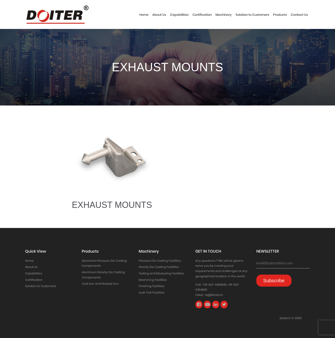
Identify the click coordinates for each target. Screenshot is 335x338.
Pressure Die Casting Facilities (160, 261)
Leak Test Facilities (152, 292)
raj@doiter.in (214, 295)
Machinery (223, 14)
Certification (202, 14)
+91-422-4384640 (214, 285)
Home (143, 14)
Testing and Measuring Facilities (161, 273)
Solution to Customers (252, 14)
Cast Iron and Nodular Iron (100, 284)
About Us (159, 14)
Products (280, 14)
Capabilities (179, 14)
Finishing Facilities (151, 286)
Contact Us (299, 14)
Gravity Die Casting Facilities (159, 267)
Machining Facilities (153, 280)
